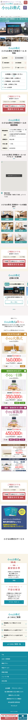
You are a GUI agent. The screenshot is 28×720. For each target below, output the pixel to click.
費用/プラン (5, 663)
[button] (3, 29)
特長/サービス (5, 668)
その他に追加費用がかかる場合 (10, 476)
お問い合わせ (23, 718)
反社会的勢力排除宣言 (14, 702)
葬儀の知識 (5, 672)
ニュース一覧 (5, 676)
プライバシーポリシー (17, 688)
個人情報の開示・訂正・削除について (14, 692)
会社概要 (7, 688)
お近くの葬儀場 (6, 659)
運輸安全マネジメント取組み (14, 699)
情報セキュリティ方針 (14, 695)
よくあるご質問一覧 (14, 644)
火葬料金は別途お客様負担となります (11, 474)
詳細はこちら (25, 2)
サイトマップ (14, 706)
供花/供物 (4, 681)
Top (3, 654)
